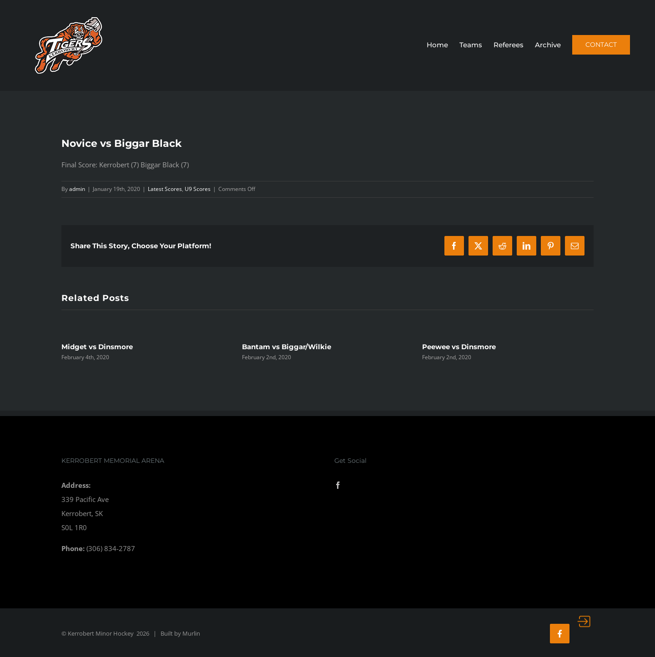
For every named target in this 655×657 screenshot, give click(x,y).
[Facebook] (338, 485)
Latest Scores (165, 189)
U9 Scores (198, 189)
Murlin (191, 633)
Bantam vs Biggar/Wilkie (286, 346)
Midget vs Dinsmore (97, 346)
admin (77, 189)
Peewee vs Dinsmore (459, 346)
